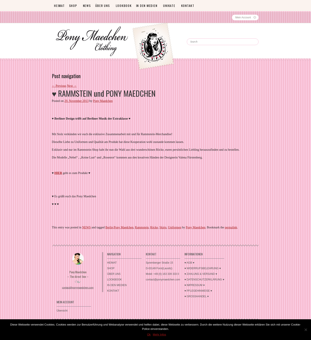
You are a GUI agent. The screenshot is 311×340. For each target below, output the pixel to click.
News (87, 5)
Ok (149, 334)
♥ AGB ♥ (189, 262)
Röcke (154, 227)
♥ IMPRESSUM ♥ (194, 285)
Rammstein (142, 227)
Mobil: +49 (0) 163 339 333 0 (162, 273)
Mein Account (243, 17)
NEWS (86, 227)
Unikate (169, 5)
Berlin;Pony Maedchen (119, 227)
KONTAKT (187, 5)
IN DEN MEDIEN (146, 5)
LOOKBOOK (124, 5)
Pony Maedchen (103, 101)
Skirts (163, 227)
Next (72, 85)
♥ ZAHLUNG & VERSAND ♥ (200, 273)
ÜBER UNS (102, 5)
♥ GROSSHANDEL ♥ (196, 296)
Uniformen (174, 227)
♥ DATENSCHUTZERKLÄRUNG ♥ (204, 279)
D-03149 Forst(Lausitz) (159, 268)
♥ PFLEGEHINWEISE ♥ (198, 290)
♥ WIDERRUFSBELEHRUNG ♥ (202, 268)
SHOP (73, 5)
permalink (231, 227)
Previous (59, 85)
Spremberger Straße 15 (159, 262)
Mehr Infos (159, 334)
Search (196, 34)
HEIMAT (59, 5)
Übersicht (62, 310)
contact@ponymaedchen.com (78, 287)
